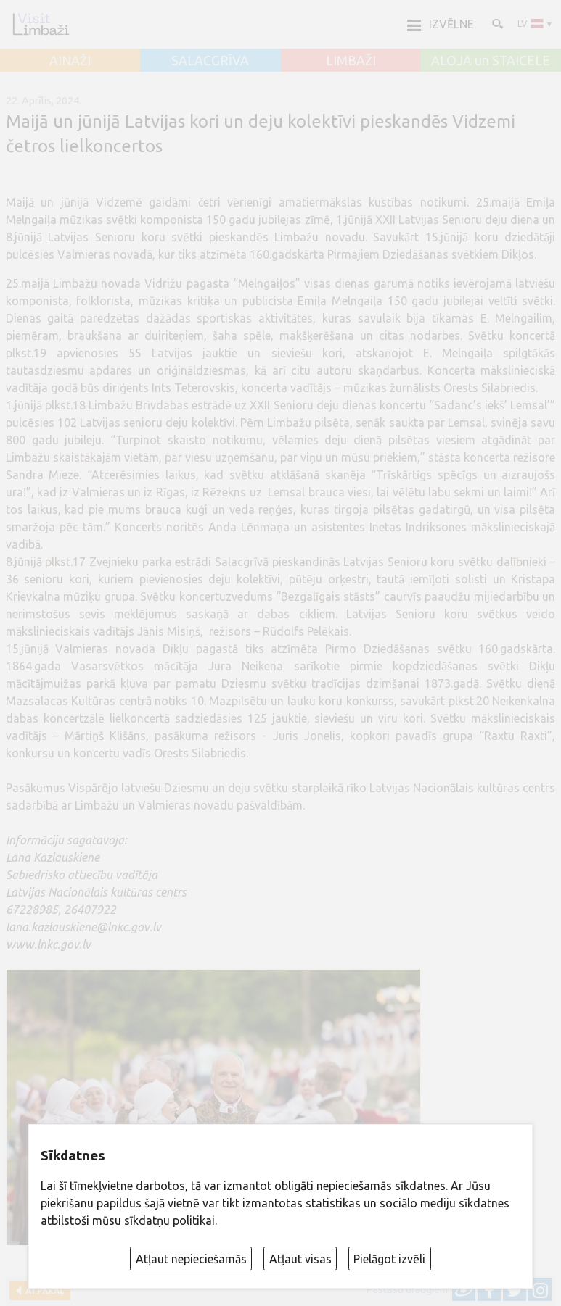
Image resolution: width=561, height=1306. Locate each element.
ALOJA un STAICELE (490, 60)
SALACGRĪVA (210, 60)
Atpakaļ (42, 1290)
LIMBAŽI (351, 60)
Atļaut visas (300, 1258)
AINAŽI (70, 60)
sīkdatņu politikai (169, 1220)
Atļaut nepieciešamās (191, 1258)
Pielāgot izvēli (389, 1258)
